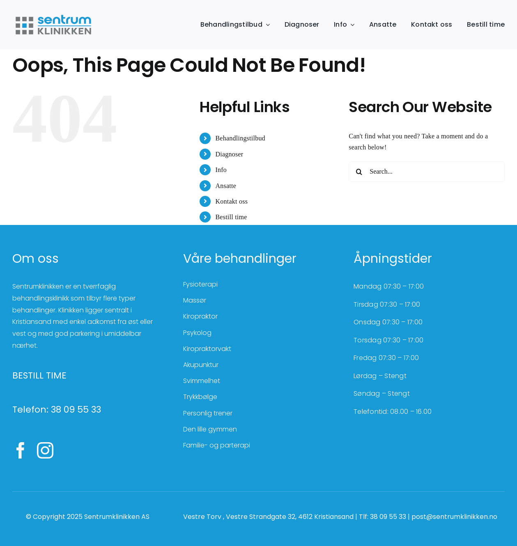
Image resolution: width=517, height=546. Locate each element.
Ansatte (225, 185)
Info (221, 169)
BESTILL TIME (39, 375)
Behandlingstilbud (240, 138)
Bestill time (231, 216)
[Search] (359, 171)
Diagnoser (229, 154)
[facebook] (20, 450)
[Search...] (427, 171)
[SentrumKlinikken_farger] (53, 15)
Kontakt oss (231, 201)
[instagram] (45, 450)
